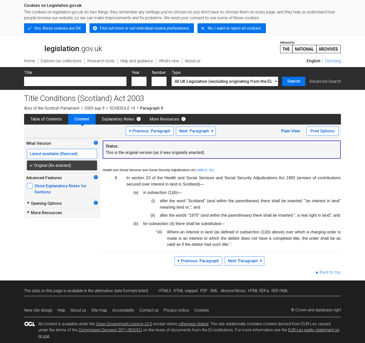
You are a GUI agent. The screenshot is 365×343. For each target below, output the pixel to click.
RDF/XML (279, 290)
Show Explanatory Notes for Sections (60, 189)
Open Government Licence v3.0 (124, 323)
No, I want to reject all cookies (234, 28)
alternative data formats (116, 290)
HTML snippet (186, 290)
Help (61, 310)
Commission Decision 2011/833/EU (110, 330)
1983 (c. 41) (205, 170)
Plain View (290, 131)
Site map (99, 310)
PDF (204, 290)
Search (293, 81)
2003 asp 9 (94, 108)
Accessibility (123, 310)
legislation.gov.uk (63, 47)
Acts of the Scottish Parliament (51, 108)
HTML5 (165, 290)
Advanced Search (325, 81)
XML (214, 290)
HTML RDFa (258, 290)
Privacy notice (176, 310)
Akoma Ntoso (233, 290)
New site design (38, 310)
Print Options (323, 131)
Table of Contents (46, 119)
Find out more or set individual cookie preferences (144, 28)
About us (78, 310)
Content (82, 119)
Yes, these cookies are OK (57, 28)
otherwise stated (193, 323)
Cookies (201, 310)
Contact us (149, 310)
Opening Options (44, 203)
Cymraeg (333, 60)
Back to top (330, 272)
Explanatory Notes (118, 119)
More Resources (164, 119)
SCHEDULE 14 (122, 108)
